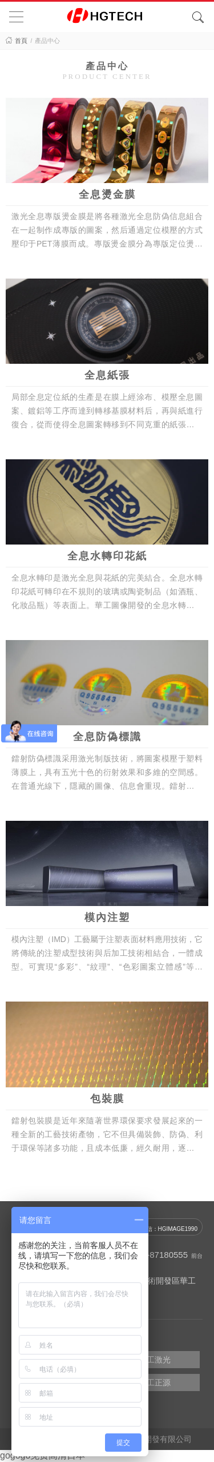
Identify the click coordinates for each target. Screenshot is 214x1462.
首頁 (21, 40)
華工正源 (155, 1382)
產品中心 (47, 40)
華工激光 (155, 1359)
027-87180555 (160, 1255)
